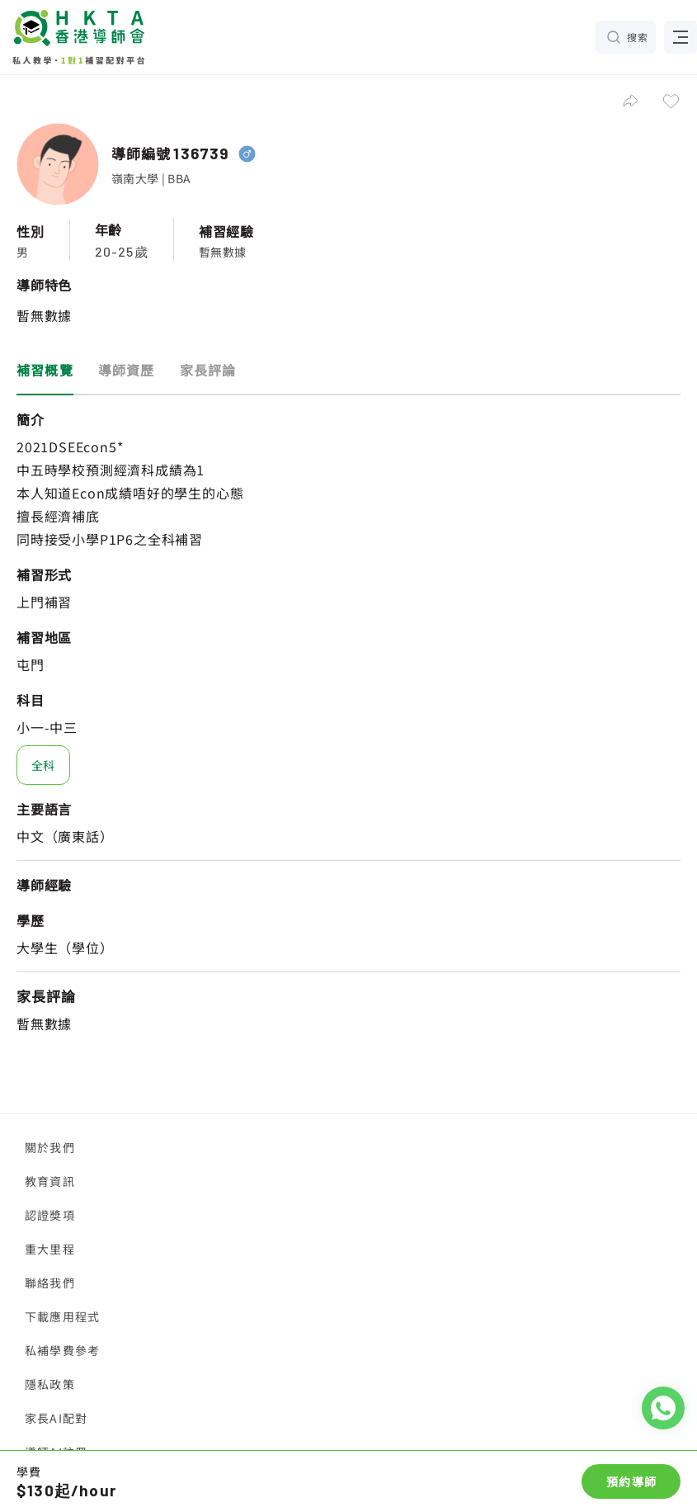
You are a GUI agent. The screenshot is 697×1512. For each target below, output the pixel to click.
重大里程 (50, 1248)
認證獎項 (50, 1215)
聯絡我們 (50, 1282)
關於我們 (50, 1147)
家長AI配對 (56, 1418)
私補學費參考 (62, 1350)
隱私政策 (50, 1384)
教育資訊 (50, 1181)
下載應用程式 (62, 1316)
